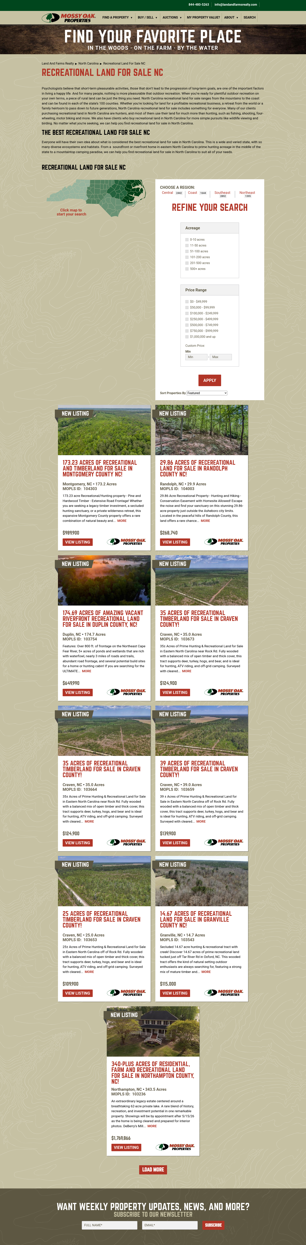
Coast (192, 193)
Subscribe (213, 1225)
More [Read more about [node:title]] (121, 521)
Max (213, 351)
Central (167, 193)
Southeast (222, 193)
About (229, 17)
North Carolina (88, 63)
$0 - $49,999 (198, 301)
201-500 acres (200, 263)
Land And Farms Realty (58, 63)
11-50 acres (198, 245)
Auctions (170, 17)
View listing (77, 542)
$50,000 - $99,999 (202, 307)
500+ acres (197, 268)
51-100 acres (199, 251)
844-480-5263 (198, 4)
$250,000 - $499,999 (204, 319)
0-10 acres (197, 239)
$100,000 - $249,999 (204, 313)
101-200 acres (200, 257)
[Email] (170, 1225)
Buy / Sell (146, 17)
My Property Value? (203, 17)
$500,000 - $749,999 (204, 325)
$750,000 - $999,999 (204, 331)
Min (188, 351)
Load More (153, 1169)
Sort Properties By (173, 393)
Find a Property (115, 17)
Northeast (247, 193)
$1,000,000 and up (203, 336)
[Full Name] (109, 1225)
